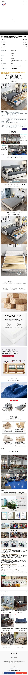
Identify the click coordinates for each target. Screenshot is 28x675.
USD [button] (3, 1)
